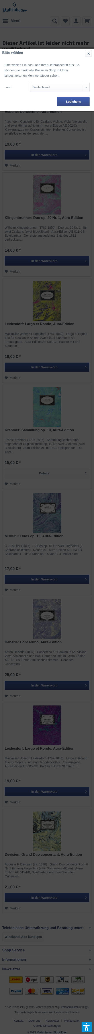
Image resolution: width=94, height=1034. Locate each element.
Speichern (73, 101)
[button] (87, 1027)
